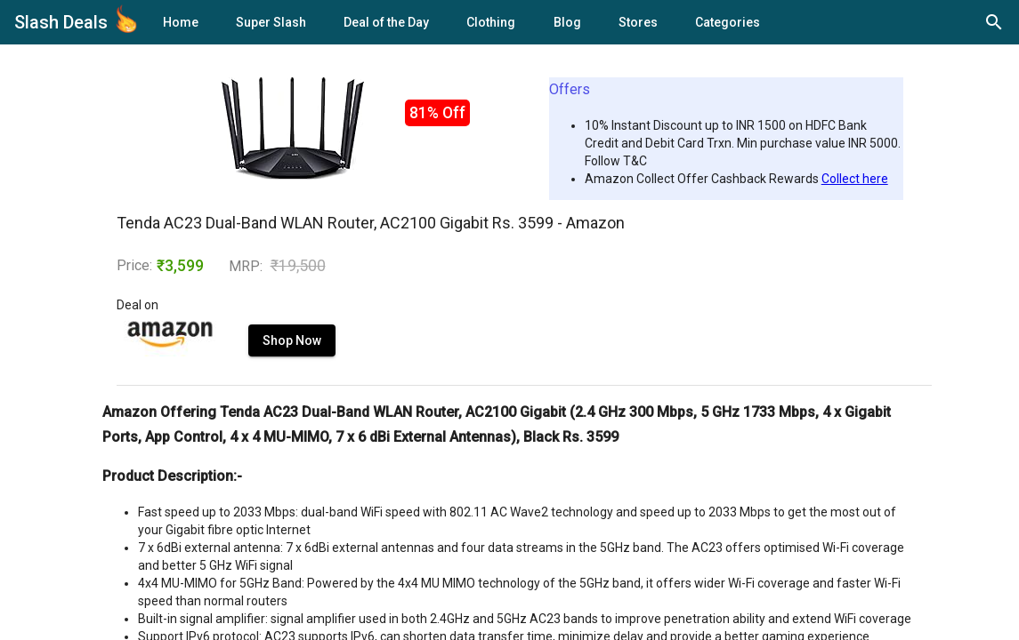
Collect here (854, 179)
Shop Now (292, 340)
